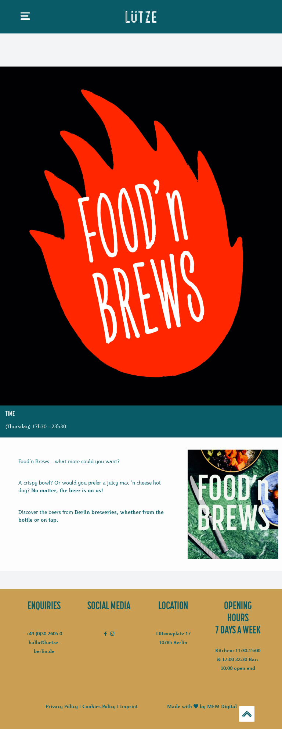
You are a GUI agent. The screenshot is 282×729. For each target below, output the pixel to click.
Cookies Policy (99, 706)
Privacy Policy (62, 706)
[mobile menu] (25, 17)
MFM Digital (222, 706)
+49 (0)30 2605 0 (44, 633)
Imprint (129, 706)
